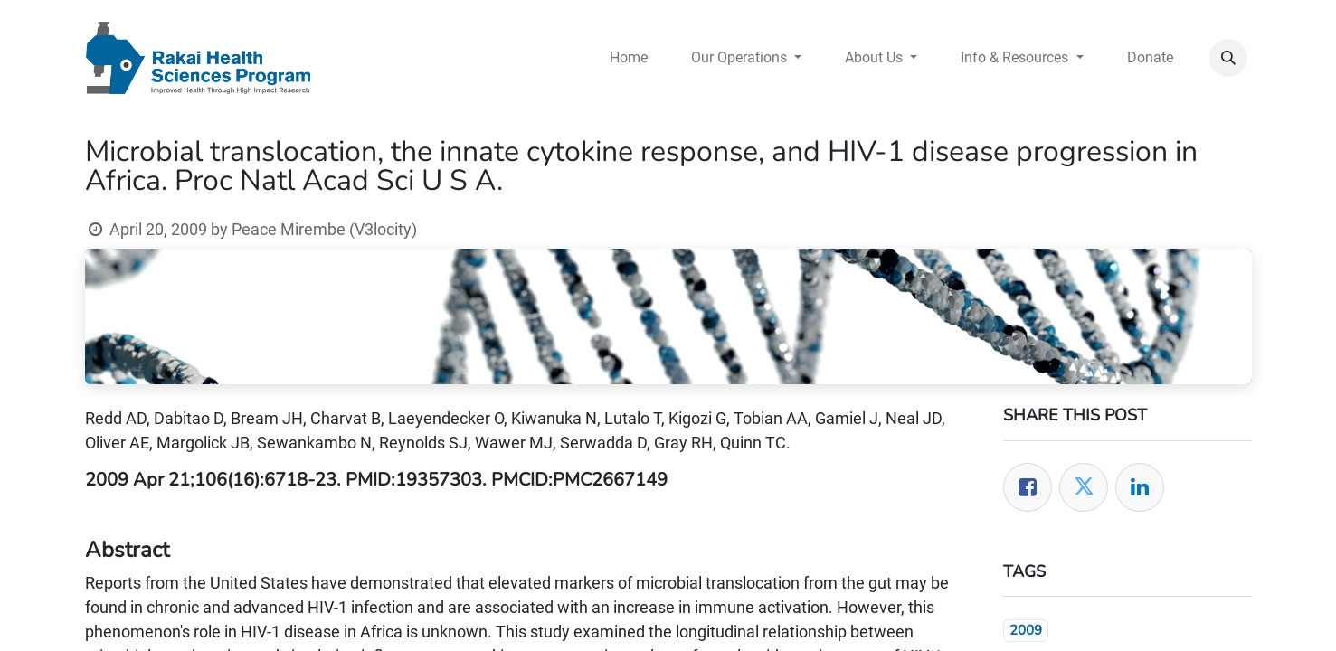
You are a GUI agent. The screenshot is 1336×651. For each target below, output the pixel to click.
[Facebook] (1027, 487)
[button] (1228, 58)
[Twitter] (1083, 487)
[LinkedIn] (1139, 487)
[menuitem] (628, 58)
